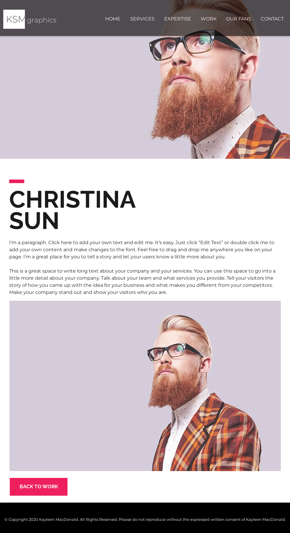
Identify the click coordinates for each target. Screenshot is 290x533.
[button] (179, 19)
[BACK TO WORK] (38, 487)
